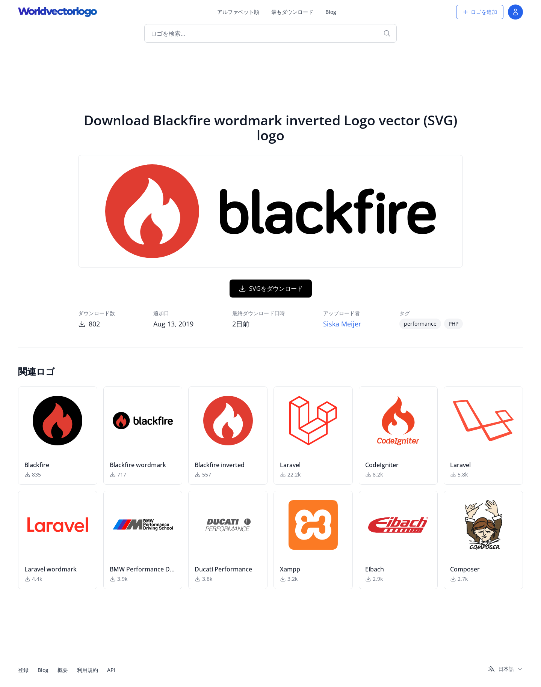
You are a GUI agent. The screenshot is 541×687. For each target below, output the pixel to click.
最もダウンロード (292, 11)
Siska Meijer (342, 323)
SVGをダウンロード (271, 288)
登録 (23, 669)
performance (420, 323)
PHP (453, 323)
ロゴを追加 (479, 11)
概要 (62, 669)
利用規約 (87, 669)
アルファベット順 (238, 11)
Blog (330, 11)
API (111, 669)
